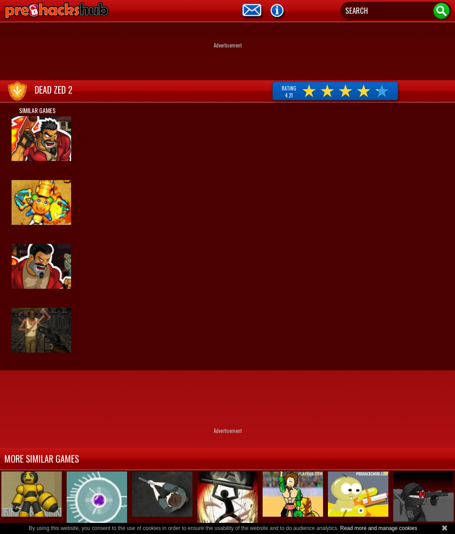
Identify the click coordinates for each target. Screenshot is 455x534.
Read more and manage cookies (378, 528)
